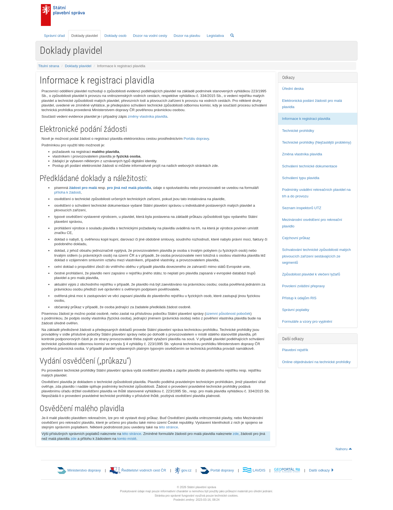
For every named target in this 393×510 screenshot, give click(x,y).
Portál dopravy (217, 470)
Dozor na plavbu (187, 36)
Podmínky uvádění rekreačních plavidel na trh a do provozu (316, 193)
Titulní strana (48, 66)
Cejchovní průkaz (296, 238)
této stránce (168, 427)
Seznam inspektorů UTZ (301, 208)
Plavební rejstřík (295, 350)
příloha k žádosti (67, 192)
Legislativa (215, 36)
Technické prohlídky (298, 131)
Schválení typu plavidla (300, 178)
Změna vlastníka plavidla (302, 154)
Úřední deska (293, 89)
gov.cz (183, 470)
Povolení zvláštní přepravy (303, 286)
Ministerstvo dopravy (79, 470)
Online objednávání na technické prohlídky (316, 362)
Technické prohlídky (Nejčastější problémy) (316, 142)
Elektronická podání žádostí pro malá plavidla (312, 104)
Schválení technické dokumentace (309, 166)
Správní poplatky (295, 310)
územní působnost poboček (228, 314)
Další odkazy (321, 470)
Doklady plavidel (84, 36)
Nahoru (344, 449)
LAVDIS (254, 470)
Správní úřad (54, 36)
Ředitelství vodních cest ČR (138, 470)
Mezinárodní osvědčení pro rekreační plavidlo (312, 223)
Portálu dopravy (196, 139)
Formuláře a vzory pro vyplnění (307, 321)
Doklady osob (115, 36)
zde (236, 434)
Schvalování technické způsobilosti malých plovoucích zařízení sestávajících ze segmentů (316, 256)
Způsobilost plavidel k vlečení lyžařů (311, 274)
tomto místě (126, 439)
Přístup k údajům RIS (299, 298)
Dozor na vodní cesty (150, 36)
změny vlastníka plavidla (147, 116)
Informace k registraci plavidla (306, 119)
